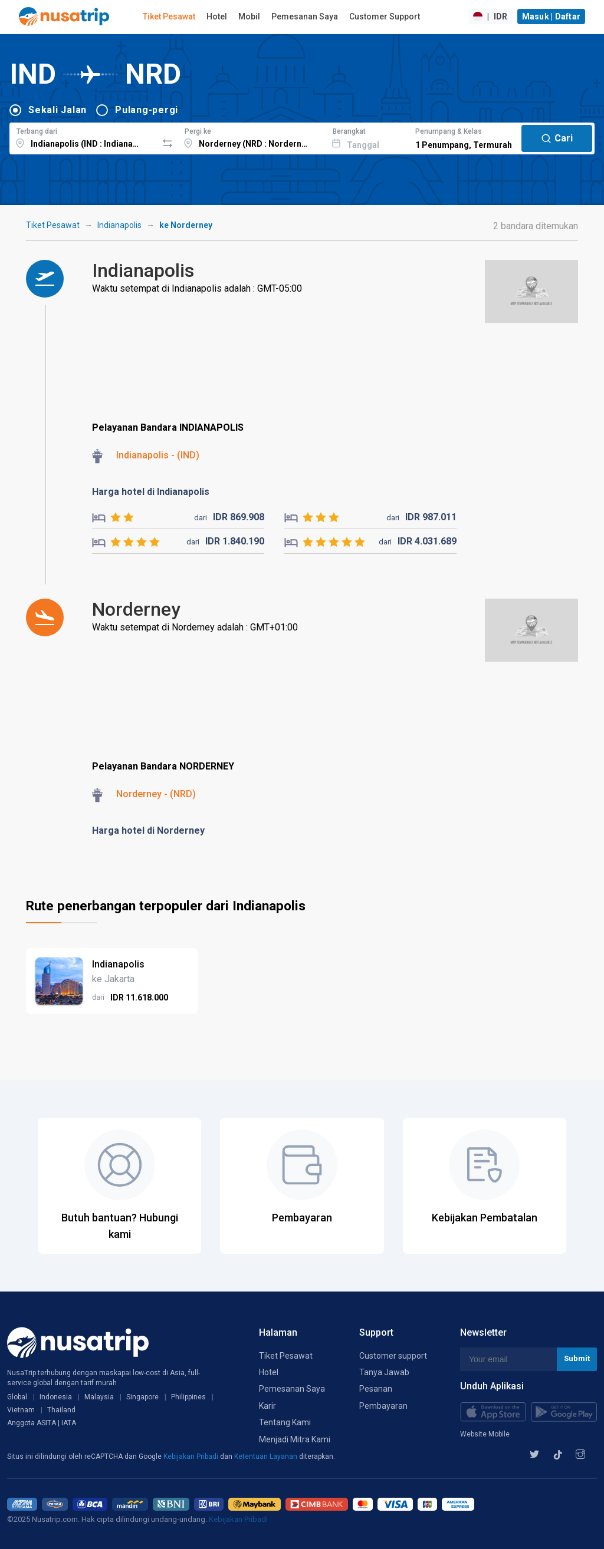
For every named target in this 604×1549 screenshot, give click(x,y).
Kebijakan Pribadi (191, 1456)
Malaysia (99, 1397)
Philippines (188, 1397)
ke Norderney (185, 225)
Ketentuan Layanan (266, 1456)
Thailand (61, 1410)
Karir (267, 1406)
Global (17, 1397)
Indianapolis (119, 225)
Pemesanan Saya (304, 16)
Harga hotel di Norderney (148, 830)
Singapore (142, 1397)
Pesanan (375, 1388)
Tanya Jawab (384, 1372)
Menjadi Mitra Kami (294, 1439)
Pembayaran (383, 1406)
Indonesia (56, 1397)
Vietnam (21, 1410)
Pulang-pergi (146, 109)
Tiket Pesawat (169, 16)
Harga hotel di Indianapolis (150, 491)
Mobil (249, 16)
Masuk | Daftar (551, 16)
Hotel (216, 16)
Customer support (393, 1355)
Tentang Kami (285, 1422)
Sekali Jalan (57, 109)
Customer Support (384, 16)
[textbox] (83, 137)
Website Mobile (485, 1434)
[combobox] (83, 137)
